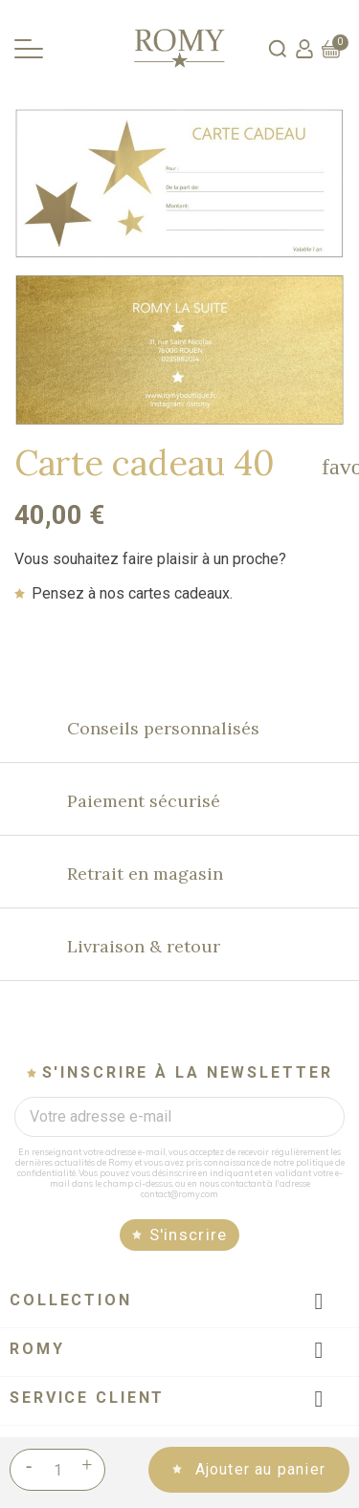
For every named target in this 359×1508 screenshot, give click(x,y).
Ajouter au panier (257, 1469)
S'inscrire (188, 1234)
